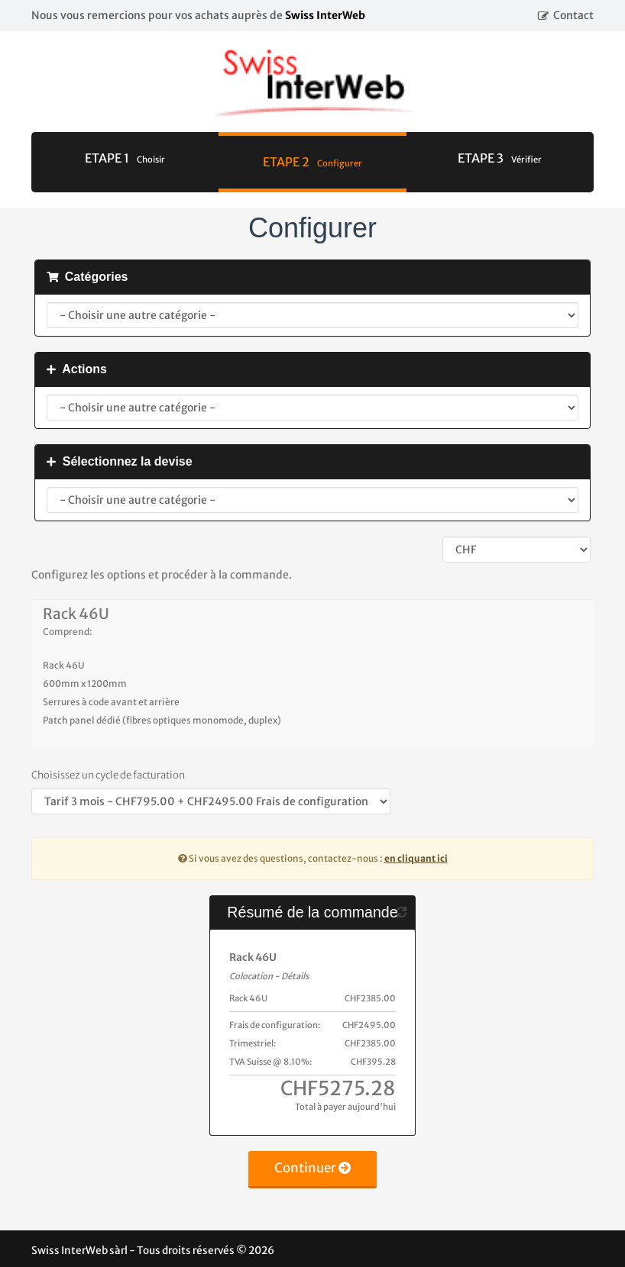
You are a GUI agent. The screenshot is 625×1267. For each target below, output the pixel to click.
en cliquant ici (416, 858)
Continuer (312, 1167)
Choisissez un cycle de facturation (108, 775)
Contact (573, 15)
